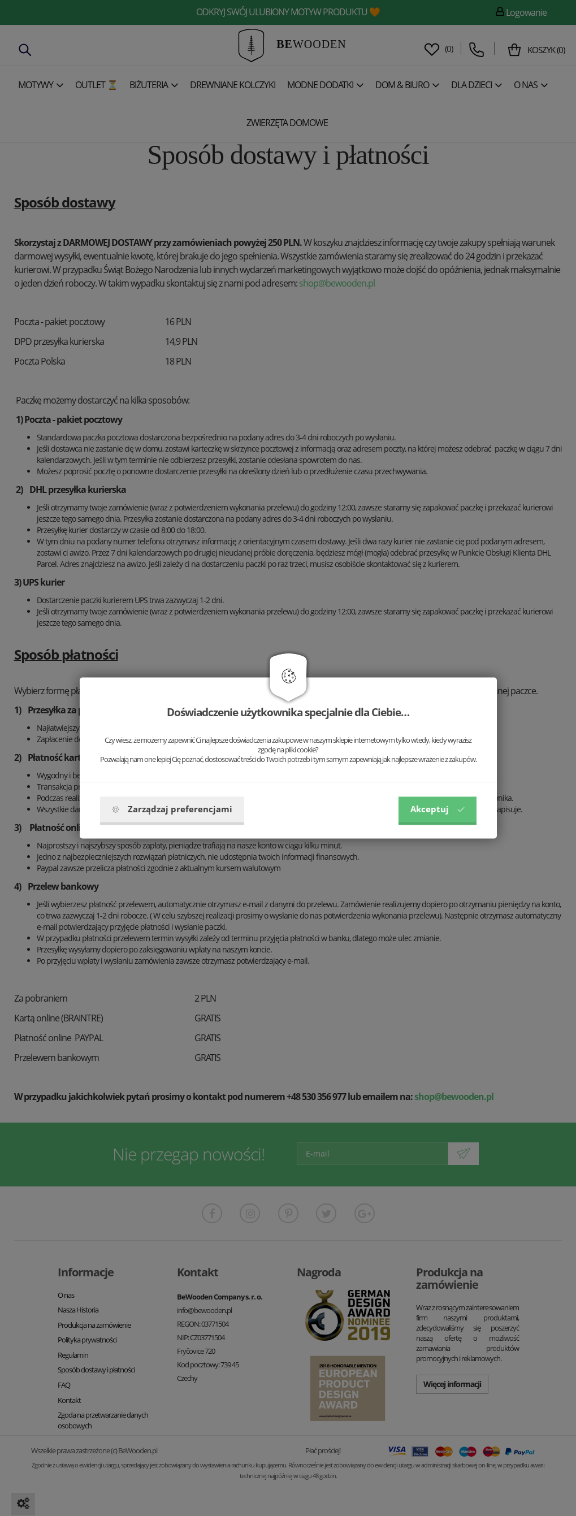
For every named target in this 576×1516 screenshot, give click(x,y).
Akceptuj (437, 809)
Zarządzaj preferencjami (172, 809)
